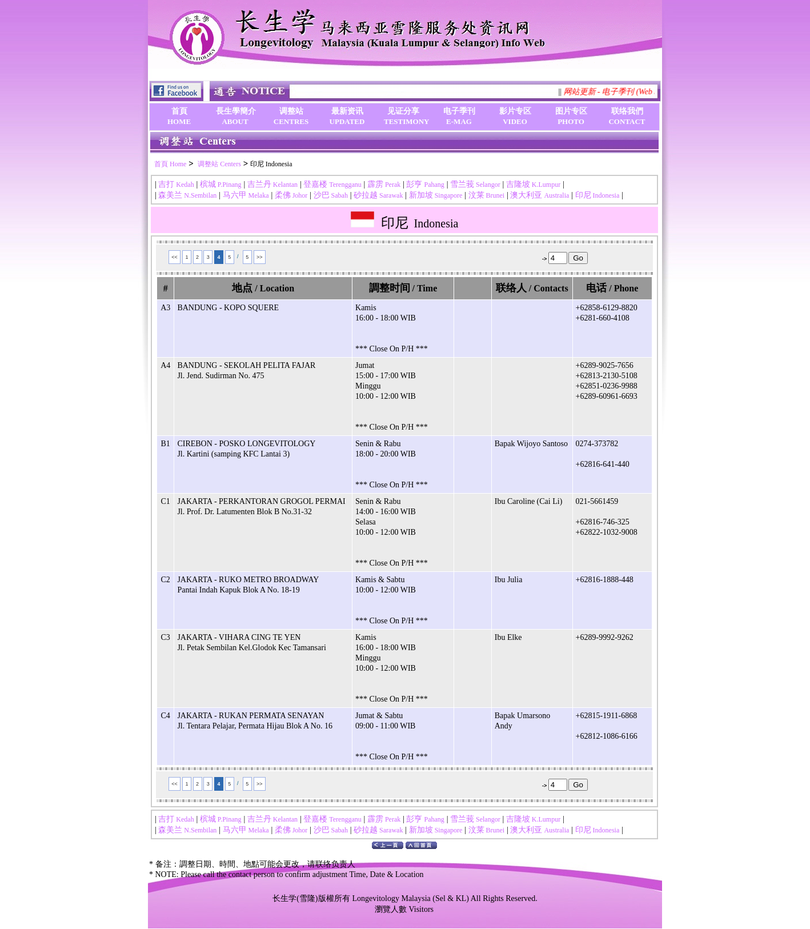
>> (259, 257)
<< (174, 257)
